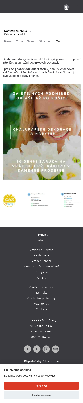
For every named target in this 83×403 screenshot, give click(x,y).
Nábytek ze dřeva (15, 31)
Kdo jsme (41, 272)
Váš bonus (41, 303)
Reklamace (41, 255)
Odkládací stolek (15, 34)
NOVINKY (41, 234)
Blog (41, 240)
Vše (57, 41)
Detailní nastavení (41, 395)
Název (31, 41)
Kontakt (41, 292)
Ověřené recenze (41, 287)
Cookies (41, 309)
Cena (19, 41)
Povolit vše (41, 385)
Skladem (45, 41)
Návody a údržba (41, 249)
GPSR (41, 277)
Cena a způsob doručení (41, 266)
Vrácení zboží (41, 261)
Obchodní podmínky (41, 298)
